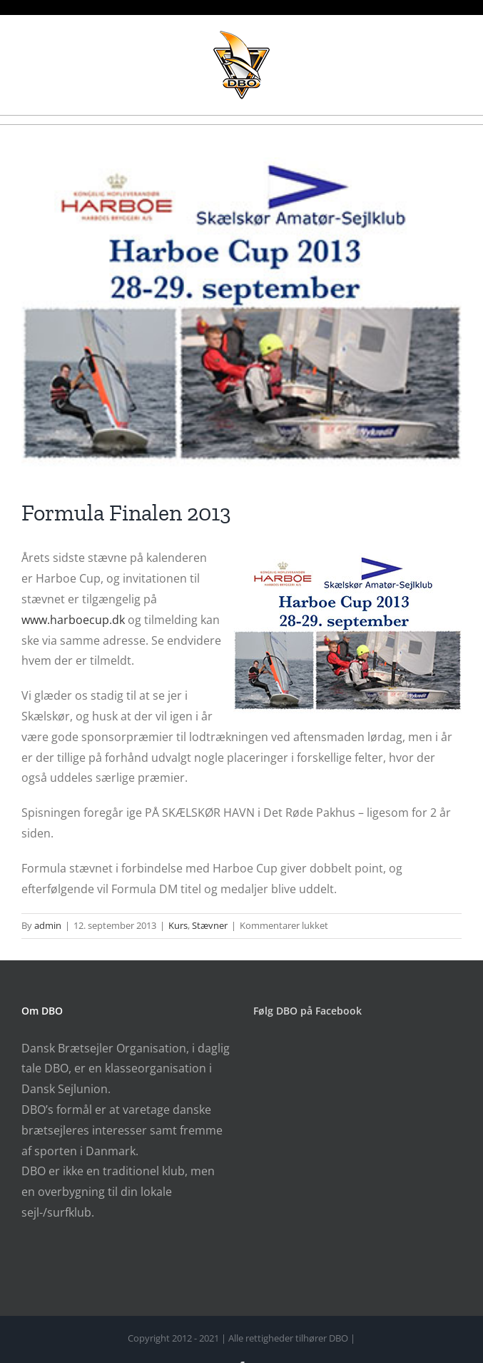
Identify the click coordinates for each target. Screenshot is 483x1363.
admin (47, 925)
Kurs (178, 925)
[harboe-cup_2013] (241, 311)
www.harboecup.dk (73, 620)
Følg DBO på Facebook (307, 1010)
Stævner (210, 925)
